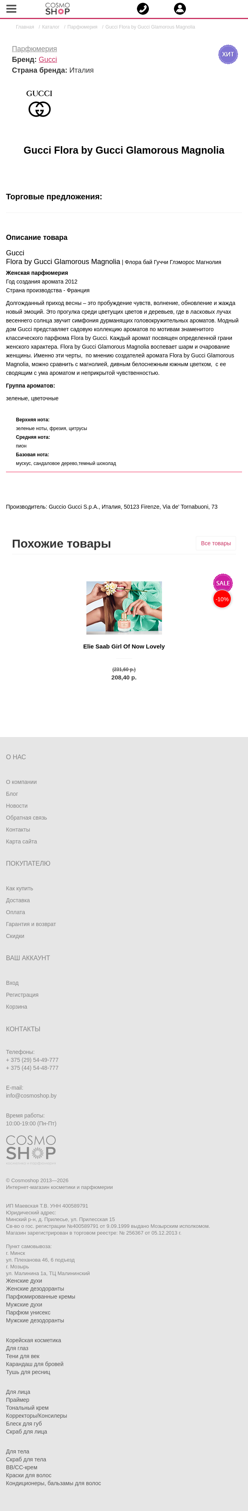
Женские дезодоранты (35, 1288)
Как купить (19, 888)
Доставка (18, 900)
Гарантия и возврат (31, 924)
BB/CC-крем (21, 1467)
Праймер (17, 1400)
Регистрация (22, 995)
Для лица (18, 1392)
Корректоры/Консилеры (36, 1416)
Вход (12, 983)
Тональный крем (27, 1408)
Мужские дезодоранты (35, 1320)
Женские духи (24, 1280)
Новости (16, 806)
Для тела (17, 1451)
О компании (21, 782)
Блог (12, 794)
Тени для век (22, 1356)
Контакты (18, 829)
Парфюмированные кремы (40, 1296)
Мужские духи (24, 1304)
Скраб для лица (26, 1431)
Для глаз (17, 1348)
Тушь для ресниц (28, 1372)
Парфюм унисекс (28, 1312)
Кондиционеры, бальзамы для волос (53, 1483)
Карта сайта (21, 841)
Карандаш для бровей (35, 1364)
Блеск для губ (24, 1423)
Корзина (16, 1006)
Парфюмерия (34, 49)
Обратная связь (26, 817)
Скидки (15, 936)
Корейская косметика (33, 1340)
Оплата (15, 912)
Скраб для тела (26, 1459)
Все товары (216, 543)
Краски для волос (28, 1475)
